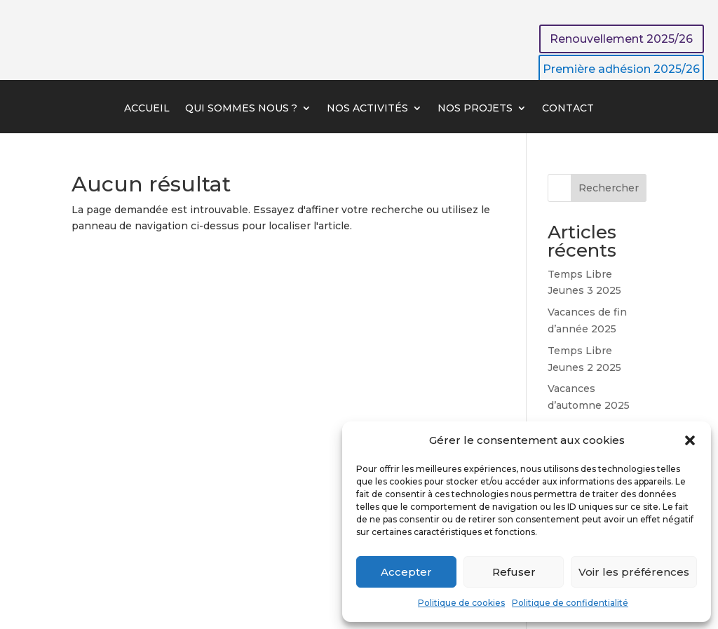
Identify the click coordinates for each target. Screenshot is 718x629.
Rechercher (608, 188)
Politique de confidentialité (570, 602)
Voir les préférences (633, 572)
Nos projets (475, 108)
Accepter (406, 572)
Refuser (514, 572)
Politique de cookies (461, 602)
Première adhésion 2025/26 (621, 69)
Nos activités (367, 108)
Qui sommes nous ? (241, 108)
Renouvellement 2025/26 (621, 39)
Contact (568, 108)
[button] (690, 440)
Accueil (147, 108)
